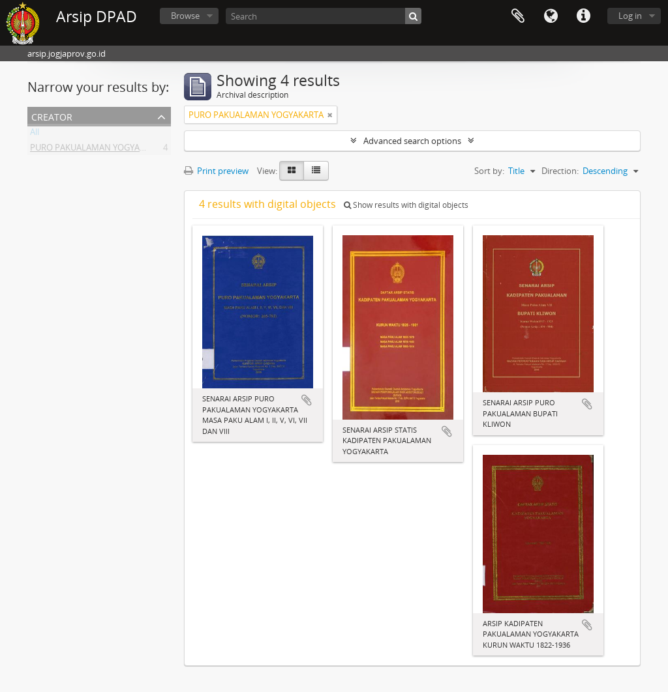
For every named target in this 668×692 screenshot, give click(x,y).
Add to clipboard (306, 400)
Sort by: (489, 171)
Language (550, 16)
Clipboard (518, 16)
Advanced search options (412, 141)
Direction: (560, 171)
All (34, 134)
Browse (185, 16)
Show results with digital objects (406, 204)
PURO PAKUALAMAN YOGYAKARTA (97, 150)
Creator (51, 115)
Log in (630, 16)
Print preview (216, 171)
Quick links (583, 16)
